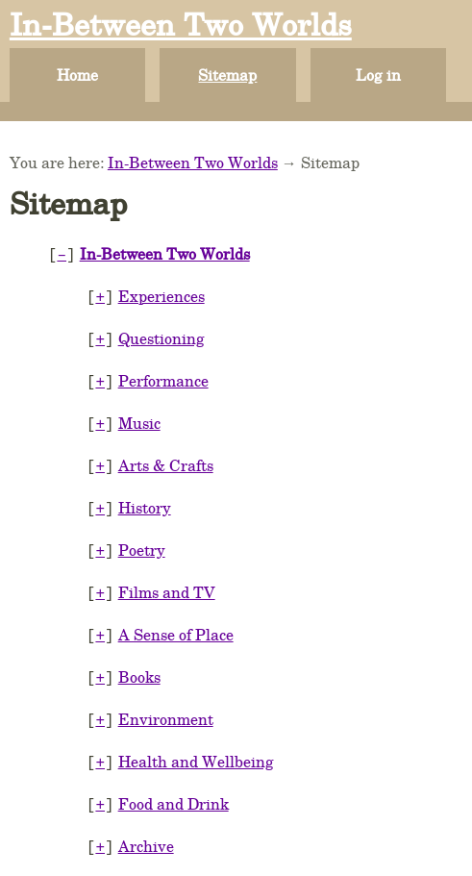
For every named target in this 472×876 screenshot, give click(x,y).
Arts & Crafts (165, 455)
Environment (165, 698)
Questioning (161, 334)
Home (77, 74)
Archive (146, 819)
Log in (378, 74)
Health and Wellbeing (196, 738)
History (144, 496)
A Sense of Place (176, 617)
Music (139, 415)
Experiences (161, 294)
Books (139, 657)
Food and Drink (173, 778)
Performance (163, 374)
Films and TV (166, 576)
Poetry (141, 536)
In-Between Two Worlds (181, 23)
